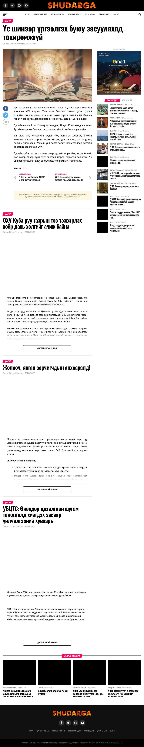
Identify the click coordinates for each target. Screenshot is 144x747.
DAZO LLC (116, 743)
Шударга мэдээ (74, 14)
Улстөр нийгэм (57, 14)
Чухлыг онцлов (40, 14)
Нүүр (27, 14)
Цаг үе (116, 14)
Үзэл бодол (90, 14)
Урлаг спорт (104, 14)
